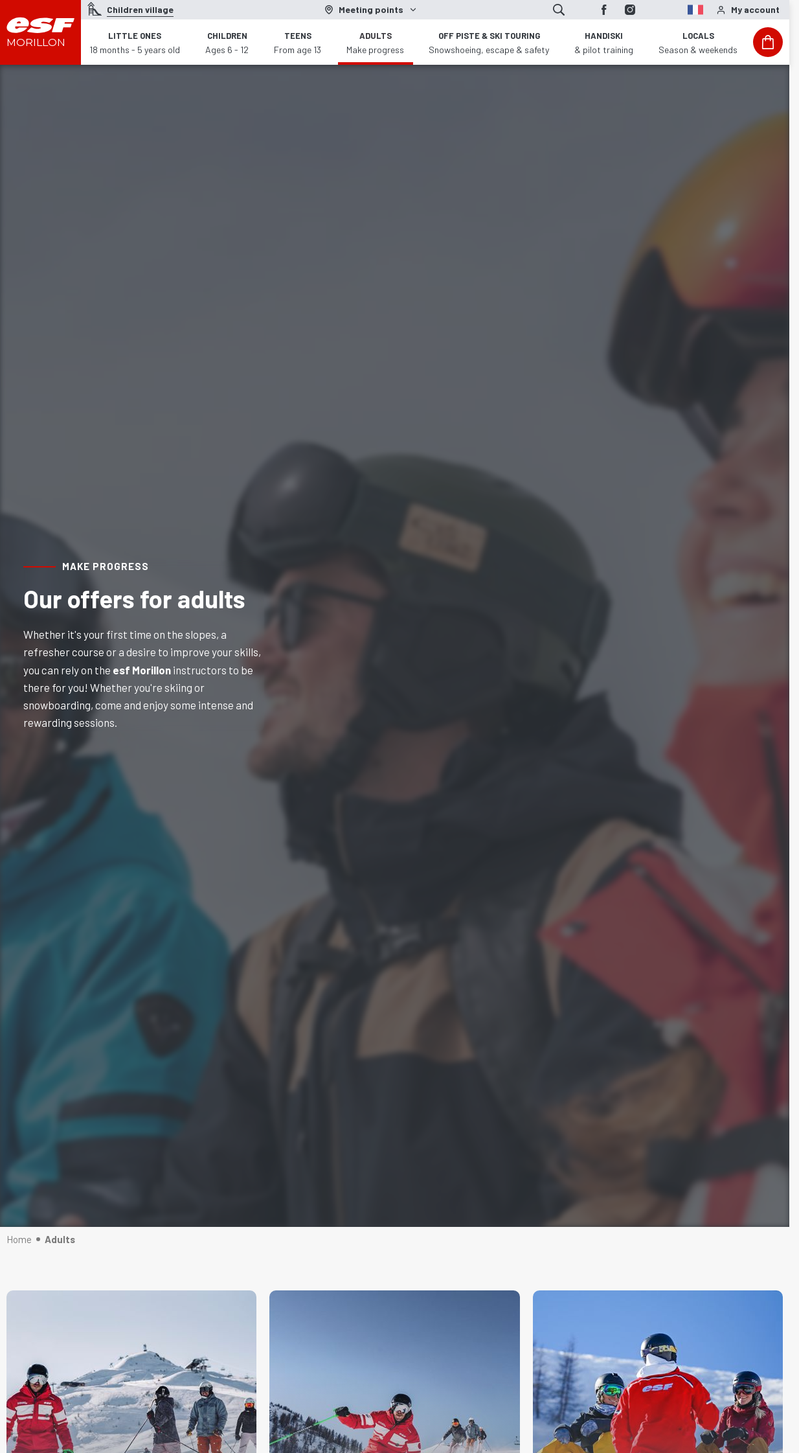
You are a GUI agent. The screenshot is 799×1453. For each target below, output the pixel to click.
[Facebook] (604, 9)
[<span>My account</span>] (748, 10)
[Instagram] (630, 9)
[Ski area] (371, 9)
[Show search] (558, 9)
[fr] (671, 8)
